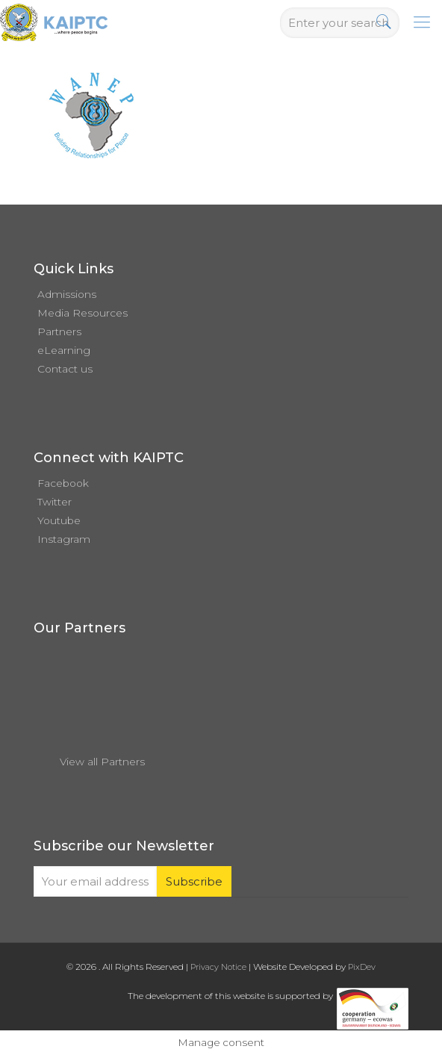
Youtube (59, 520)
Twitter (54, 502)
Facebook (63, 483)
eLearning (63, 350)
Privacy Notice (218, 967)
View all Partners (102, 762)
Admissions (66, 294)
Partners (59, 331)
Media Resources (82, 313)
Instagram (63, 539)
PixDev (362, 967)
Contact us (65, 369)
